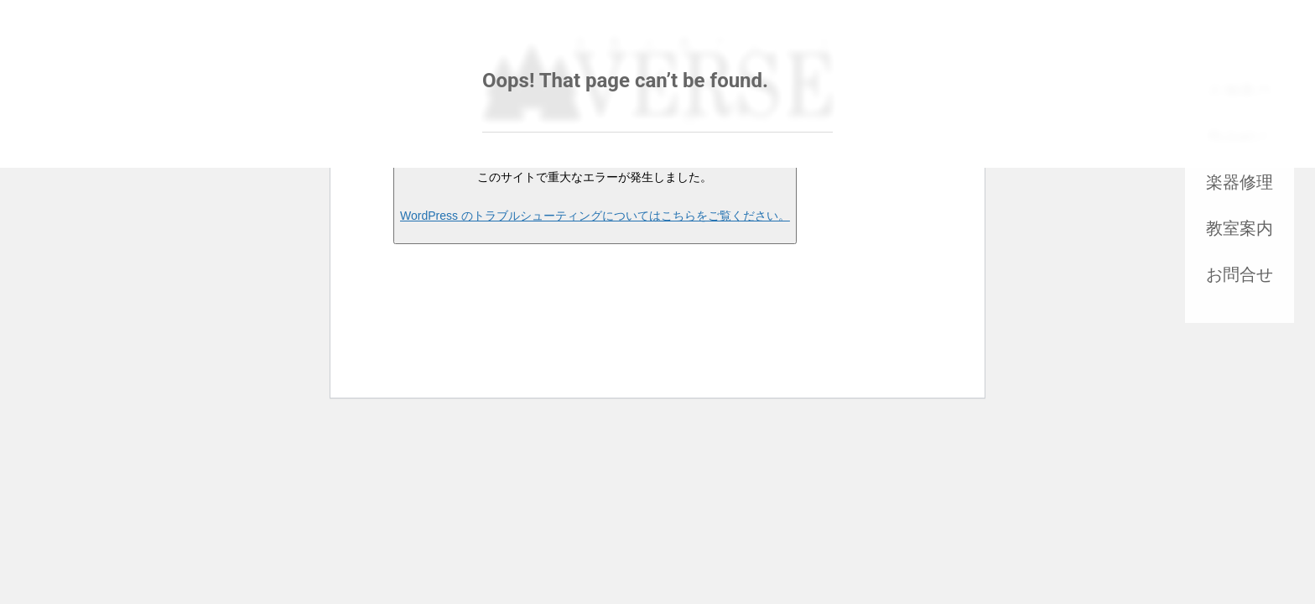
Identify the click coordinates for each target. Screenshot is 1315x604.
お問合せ (1239, 274)
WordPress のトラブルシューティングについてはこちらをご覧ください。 (595, 215)
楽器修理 (1239, 182)
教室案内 (1239, 228)
